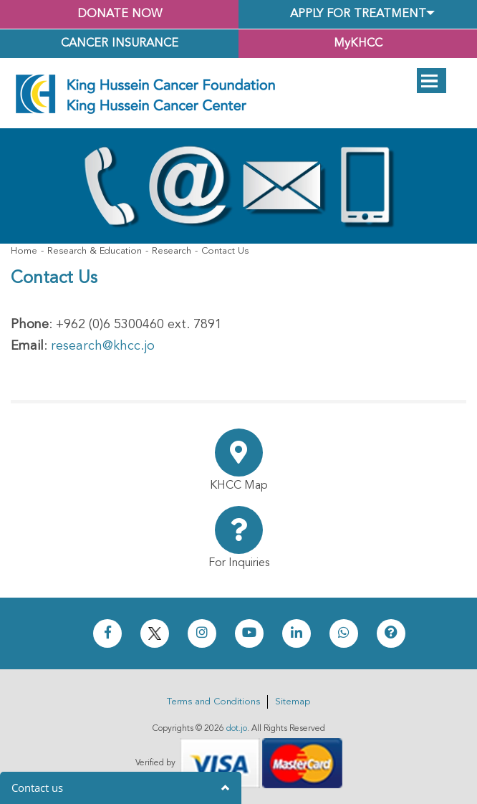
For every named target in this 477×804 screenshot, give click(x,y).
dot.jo (236, 728)
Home (24, 251)
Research (171, 251)
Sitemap (292, 702)
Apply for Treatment (358, 14)
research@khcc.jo (103, 346)
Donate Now (119, 14)
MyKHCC (358, 43)
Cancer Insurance (119, 43)
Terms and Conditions (213, 702)
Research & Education (94, 251)
